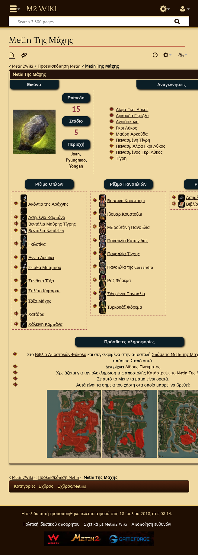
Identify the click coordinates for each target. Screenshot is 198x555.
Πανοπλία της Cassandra (130, 267)
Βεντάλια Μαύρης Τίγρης (52, 224)
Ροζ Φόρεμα (119, 280)
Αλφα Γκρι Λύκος (132, 109)
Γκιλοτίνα (37, 244)
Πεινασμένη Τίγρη (133, 140)
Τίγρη (121, 158)
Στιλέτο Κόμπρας (44, 291)
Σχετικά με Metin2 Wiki (105, 524)
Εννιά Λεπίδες (41, 257)
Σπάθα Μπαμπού (44, 267)
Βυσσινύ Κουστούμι (126, 200)
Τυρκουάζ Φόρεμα (124, 307)
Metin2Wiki (22, 66)
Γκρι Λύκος (126, 128)
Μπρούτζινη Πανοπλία (128, 227)
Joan (76, 154)
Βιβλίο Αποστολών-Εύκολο (60, 354)
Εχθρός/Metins (72, 486)
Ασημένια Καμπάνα (46, 217)
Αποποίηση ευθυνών (151, 524)
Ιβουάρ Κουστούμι (124, 214)
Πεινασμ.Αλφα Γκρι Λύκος (140, 146)
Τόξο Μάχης (39, 300)
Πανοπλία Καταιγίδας (127, 240)
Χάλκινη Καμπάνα (45, 324)
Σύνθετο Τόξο (41, 281)
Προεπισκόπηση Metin (59, 66)
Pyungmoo (76, 160)
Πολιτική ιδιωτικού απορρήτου (50, 524)
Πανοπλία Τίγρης (123, 253)
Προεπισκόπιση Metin (58, 477)
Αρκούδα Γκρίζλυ (132, 115)
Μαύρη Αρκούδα (132, 134)
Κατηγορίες (24, 486)
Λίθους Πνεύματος (142, 367)
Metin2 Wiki (41, 9)
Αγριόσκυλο (127, 121)
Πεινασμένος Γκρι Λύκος (139, 152)
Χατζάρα (36, 314)
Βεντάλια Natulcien (46, 230)
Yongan (76, 166)
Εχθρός (46, 486)
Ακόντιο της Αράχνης (48, 204)
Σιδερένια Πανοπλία (126, 293)
